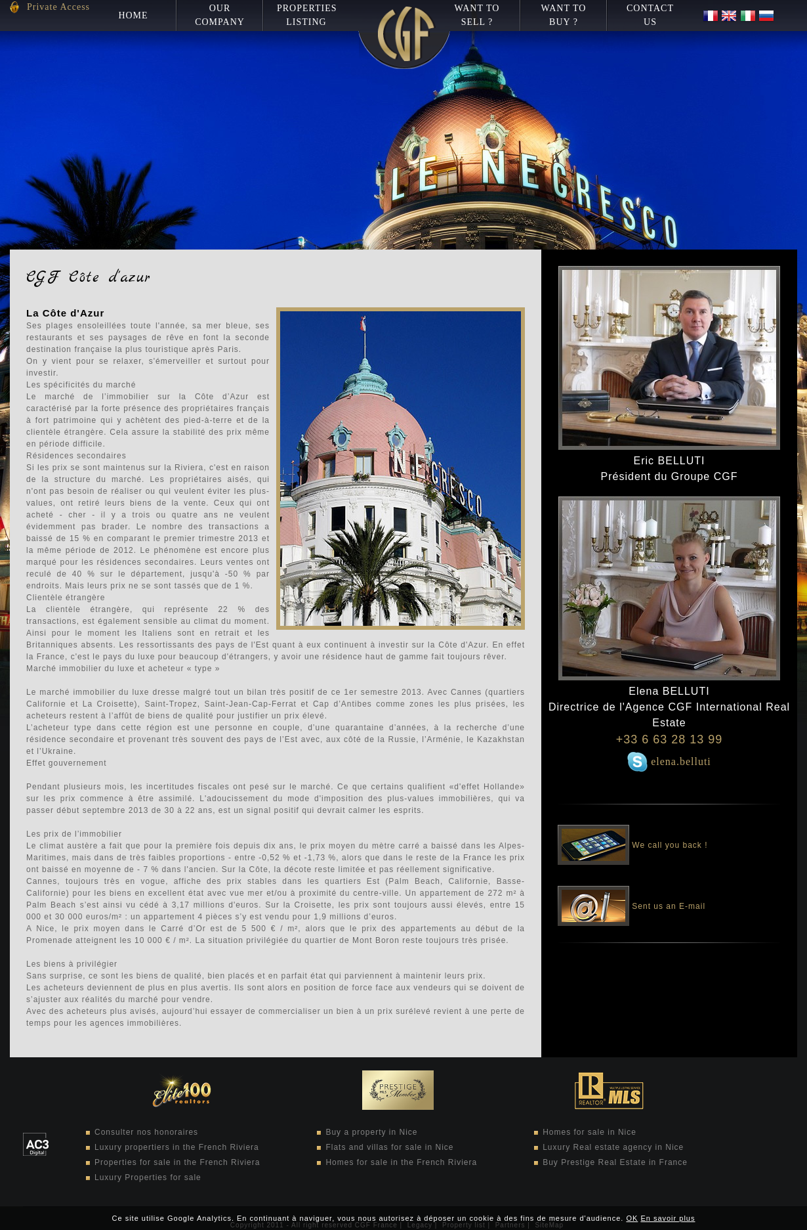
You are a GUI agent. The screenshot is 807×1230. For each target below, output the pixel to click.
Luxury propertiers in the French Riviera (176, 1147)
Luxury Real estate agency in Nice (613, 1147)
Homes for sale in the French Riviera (401, 1162)
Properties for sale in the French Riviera (177, 1162)
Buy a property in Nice (371, 1132)
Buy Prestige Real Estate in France (615, 1162)
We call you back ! (633, 836)
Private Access (58, 7)
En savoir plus (667, 1218)
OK (632, 1218)
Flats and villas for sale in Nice (389, 1147)
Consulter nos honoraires (146, 1132)
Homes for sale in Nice (589, 1132)
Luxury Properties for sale (147, 1177)
